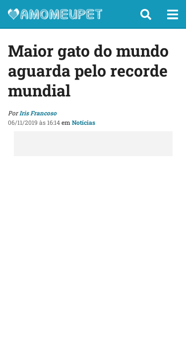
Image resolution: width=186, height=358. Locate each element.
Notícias (83, 122)
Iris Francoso (38, 113)
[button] (145, 14)
